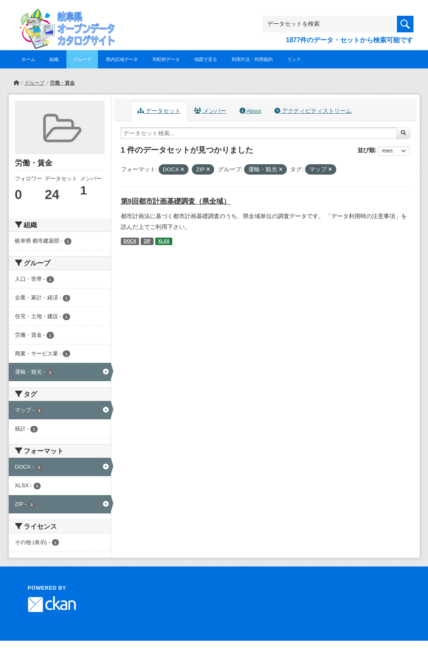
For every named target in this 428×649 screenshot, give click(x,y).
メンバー (210, 111)
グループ (82, 59)
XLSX (164, 240)
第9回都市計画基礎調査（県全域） (175, 201)
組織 (54, 59)
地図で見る (205, 59)
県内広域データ (122, 59)
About (250, 111)
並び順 (366, 150)
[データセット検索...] (259, 133)
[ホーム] (16, 83)
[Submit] (403, 133)
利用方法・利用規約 (252, 59)
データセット (159, 111)
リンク (294, 59)
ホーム (28, 59)
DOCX (129, 240)
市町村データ (166, 59)
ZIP (147, 240)
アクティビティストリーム (313, 111)
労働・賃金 (62, 83)
